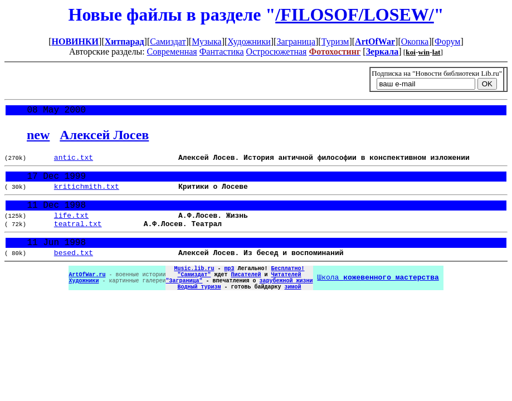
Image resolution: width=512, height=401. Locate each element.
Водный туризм (199, 310)
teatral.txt (78, 237)
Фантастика (221, 51)
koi (411, 52)
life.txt (71, 227)
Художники (248, 41)
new (38, 137)
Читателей (286, 295)
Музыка (207, 41)
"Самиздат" (194, 295)
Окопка (415, 41)
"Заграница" (183, 302)
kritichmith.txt (86, 194)
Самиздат (168, 41)
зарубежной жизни (286, 302)
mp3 (229, 287)
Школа (377, 299)
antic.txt (73, 161)
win (424, 52)
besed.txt (73, 270)
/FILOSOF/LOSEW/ (354, 14)
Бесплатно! (287, 287)
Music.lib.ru (194, 287)
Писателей (246, 295)
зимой (292, 310)
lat (436, 52)
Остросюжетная (276, 51)
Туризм (335, 41)
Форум (447, 41)
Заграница (295, 41)
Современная (172, 51)
